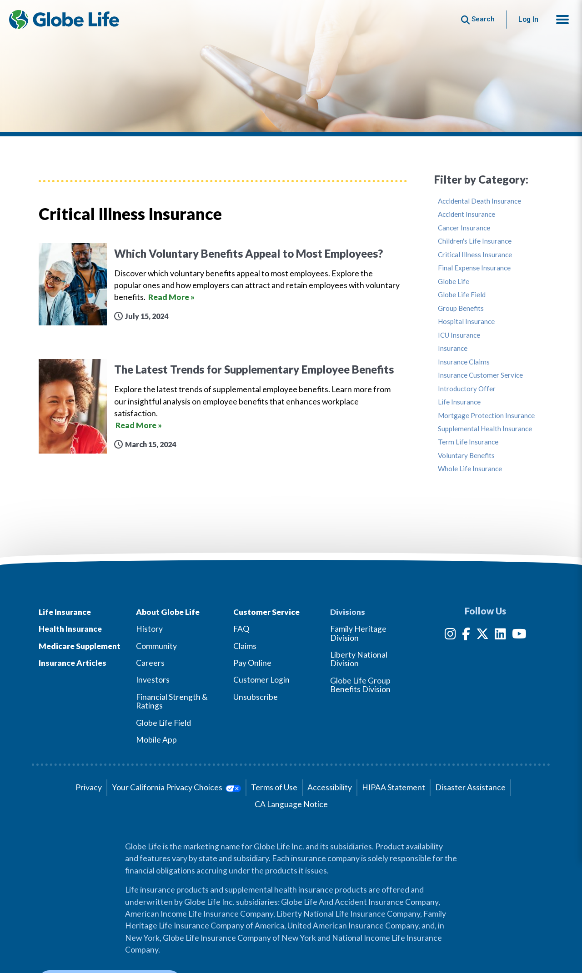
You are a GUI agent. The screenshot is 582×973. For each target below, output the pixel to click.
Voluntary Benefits (466, 455)
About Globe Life (168, 612)
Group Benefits (461, 308)
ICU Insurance (459, 335)
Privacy (88, 787)
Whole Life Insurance (470, 469)
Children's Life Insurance (475, 241)
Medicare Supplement (79, 646)
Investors (153, 679)
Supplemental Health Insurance (485, 429)
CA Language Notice (291, 804)
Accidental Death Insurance (479, 201)
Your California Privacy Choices (176, 787)
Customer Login (261, 679)
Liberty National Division (358, 659)
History (149, 629)
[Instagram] (450, 635)
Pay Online (252, 663)
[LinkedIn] (500, 635)
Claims (244, 646)
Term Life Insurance (468, 442)
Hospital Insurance (466, 321)
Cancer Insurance (464, 228)
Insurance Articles (72, 663)
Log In (528, 19)
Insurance (452, 348)
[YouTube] (519, 635)
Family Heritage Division (358, 633)
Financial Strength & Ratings (172, 701)
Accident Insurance (466, 214)
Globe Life (453, 281)
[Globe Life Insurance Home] (64, 19)
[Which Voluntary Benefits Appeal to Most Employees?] (223, 284)
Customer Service (266, 612)
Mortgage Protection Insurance (486, 415)
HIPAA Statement (393, 787)
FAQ (241, 629)
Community (156, 646)
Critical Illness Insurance (475, 255)
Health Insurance (70, 629)
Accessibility (329, 787)
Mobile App (156, 739)
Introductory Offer (467, 389)
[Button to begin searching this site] (477, 19)
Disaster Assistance (470, 787)
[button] (562, 19)
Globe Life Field (462, 295)
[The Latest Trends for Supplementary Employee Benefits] (223, 406)
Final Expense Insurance (474, 268)
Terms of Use (274, 787)
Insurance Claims (464, 362)
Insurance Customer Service (480, 375)
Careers (150, 663)
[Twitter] (482, 635)
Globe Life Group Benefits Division (360, 685)
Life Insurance (459, 402)
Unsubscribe (255, 697)
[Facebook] (466, 635)
